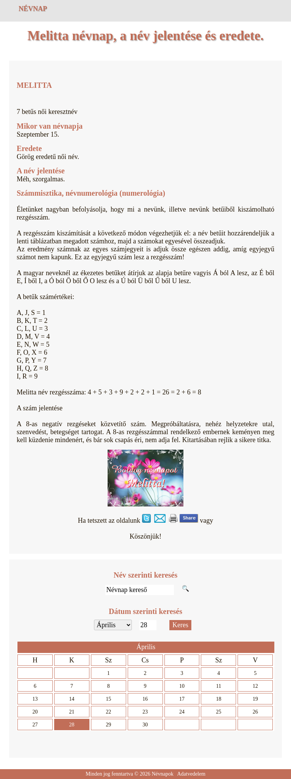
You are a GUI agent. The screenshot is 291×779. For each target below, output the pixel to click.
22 (108, 712)
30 (145, 725)
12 (255, 686)
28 (71, 725)
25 (218, 712)
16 (145, 699)
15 (108, 699)
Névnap (33, 8)
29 (108, 725)
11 (218, 686)
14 (71, 699)
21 (71, 712)
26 (255, 712)
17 (182, 699)
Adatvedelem (191, 774)
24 (182, 712)
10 (182, 686)
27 (35, 725)
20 (35, 712)
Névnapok (163, 774)
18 (218, 699)
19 (255, 699)
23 (145, 712)
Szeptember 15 (37, 134)
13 (35, 699)
